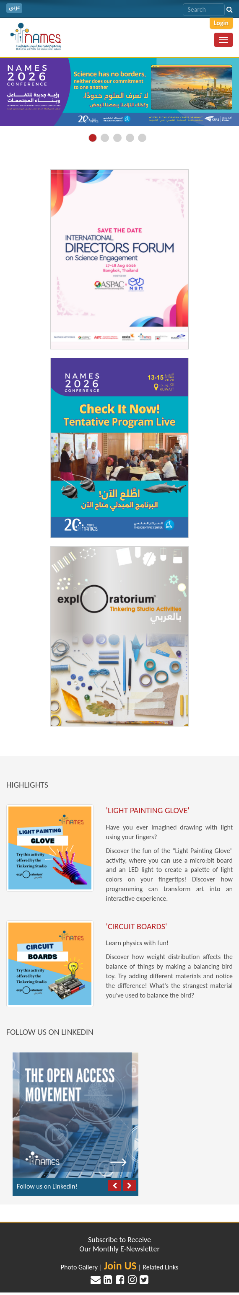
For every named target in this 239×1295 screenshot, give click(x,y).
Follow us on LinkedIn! (47, 1186)
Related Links (160, 1267)
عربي (14, 7)
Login (221, 23)
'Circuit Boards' (136, 926)
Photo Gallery (79, 1267)
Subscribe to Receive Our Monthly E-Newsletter (119, 1244)
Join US (120, 1265)
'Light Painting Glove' (148, 810)
